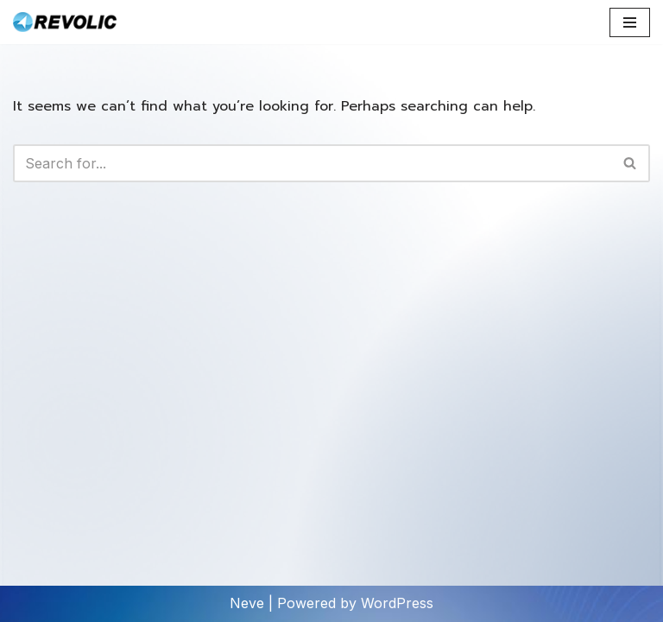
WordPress (397, 603)
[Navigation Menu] (629, 22)
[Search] (312, 163)
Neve (247, 603)
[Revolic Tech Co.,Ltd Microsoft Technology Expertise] (65, 22)
